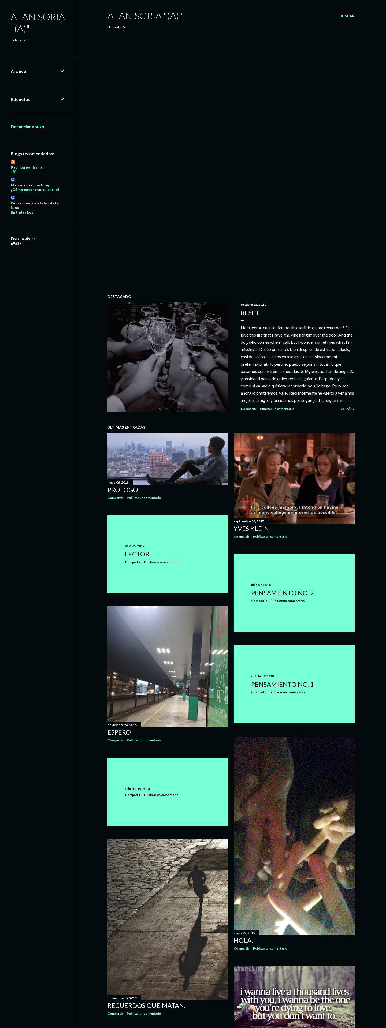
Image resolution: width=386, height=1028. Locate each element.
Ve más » (347, 409)
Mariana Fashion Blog (30, 185)
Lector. (138, 554)
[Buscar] (347, 16)
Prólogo (122, 490)
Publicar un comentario (277, 409)
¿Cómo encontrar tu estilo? (35, 189)
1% (13, 171)
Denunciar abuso (27, 126)
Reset (250, 312)
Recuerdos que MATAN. (146, 1005)
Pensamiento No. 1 (282, 684)
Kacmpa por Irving (27, 167)
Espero (119, 732)
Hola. (243, 940)
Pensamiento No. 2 (282, 593)
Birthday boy (22, 212)
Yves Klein (251, 528)
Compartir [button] (248, 409)
